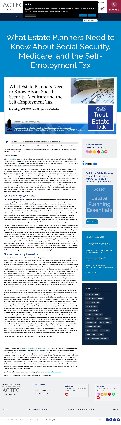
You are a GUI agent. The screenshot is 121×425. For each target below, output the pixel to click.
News (101, 17)
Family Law (90, 319)
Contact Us (100, 2)
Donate (115, 411)
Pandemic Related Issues (93, 328)
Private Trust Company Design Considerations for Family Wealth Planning (99, 266)
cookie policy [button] (28, 9)
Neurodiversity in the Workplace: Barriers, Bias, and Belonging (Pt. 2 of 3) (99, 251)
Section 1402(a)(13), (19, 211)
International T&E (91, 323)
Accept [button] (92, 15)
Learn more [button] (30, 15)
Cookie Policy (33, 422)
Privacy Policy (52, 422)
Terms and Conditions (42, 422)
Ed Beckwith (11, 159)
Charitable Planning (92, 311)
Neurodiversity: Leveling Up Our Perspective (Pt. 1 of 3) (96, 259)
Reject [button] (83, 15)
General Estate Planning (103, 319)
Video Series (92, 222)
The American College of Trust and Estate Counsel (32, 350)
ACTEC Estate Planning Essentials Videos (82, 411)
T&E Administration (92, 332)
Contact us (5, 411)
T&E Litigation (104, 332)
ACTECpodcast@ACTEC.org (54, 374)
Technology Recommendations (95, 336)
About (18, 17)
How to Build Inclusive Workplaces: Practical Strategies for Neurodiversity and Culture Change (98, 244)
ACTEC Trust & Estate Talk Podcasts (38, 411)
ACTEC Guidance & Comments (95, 298)
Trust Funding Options (93, 273)
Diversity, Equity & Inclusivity (94, 315)
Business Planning (91, 307)
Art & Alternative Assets (93, 303)
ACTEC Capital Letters (92, 294)
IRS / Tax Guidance (105, 323)
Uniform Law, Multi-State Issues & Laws (97, 340)
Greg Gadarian (19, 166)
